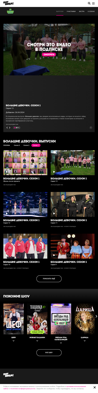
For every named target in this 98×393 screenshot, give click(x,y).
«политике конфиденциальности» (23, 389)
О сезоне (91, 11)
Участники (71, 11)
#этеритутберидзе (70, 226)
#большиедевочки (12, 124)
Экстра (81, 11)
